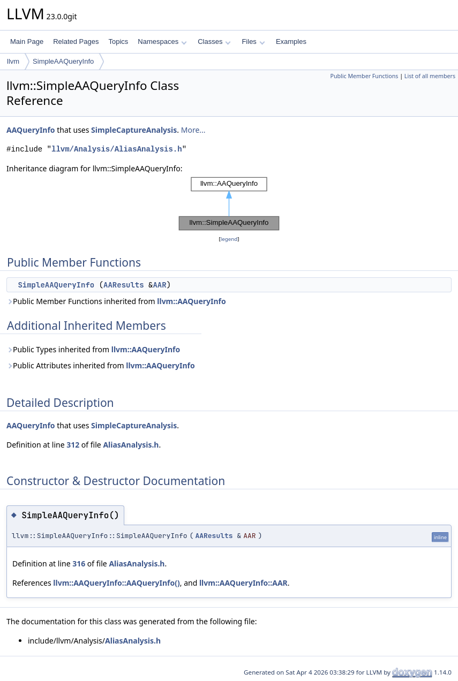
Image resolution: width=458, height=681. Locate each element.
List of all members (429, 76)
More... (193, 130)
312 (72, 445)
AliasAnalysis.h (131, 445)
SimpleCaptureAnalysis (134, 130)
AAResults (123, 285)
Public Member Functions (364, 76)
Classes (214, 41)
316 (78, 563)
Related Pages (76, 41)
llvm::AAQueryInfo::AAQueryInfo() (116, 583)
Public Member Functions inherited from (116, 301)
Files (253, 41)
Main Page (26, 41)
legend (229, 239)
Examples (291, 41)
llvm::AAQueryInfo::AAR (243, 583)
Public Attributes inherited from (100, 365)
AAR (159, 285)
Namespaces (162, 41)
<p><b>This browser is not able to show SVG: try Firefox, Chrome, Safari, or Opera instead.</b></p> (229, 204)
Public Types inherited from (93, 349)
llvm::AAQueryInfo (191, 301)
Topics (118, 41)
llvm (13, 61)
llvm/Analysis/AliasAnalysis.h (116, 149)
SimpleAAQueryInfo (63, 61)
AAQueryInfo (30, 130)
